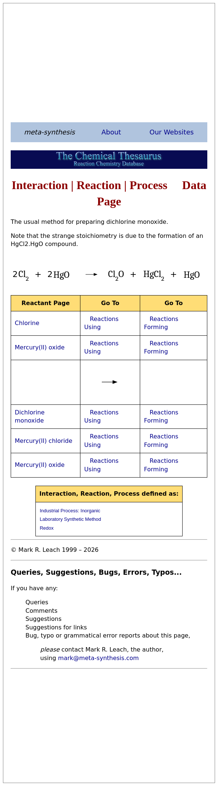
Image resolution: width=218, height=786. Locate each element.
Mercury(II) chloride (43, 440)
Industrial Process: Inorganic (70, 510)
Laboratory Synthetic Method (70, 519)
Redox (47, 528)
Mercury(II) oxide (40, 347)
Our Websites (171, 132)
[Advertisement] (109, 62)
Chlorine (27, 323)
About (111, 132)
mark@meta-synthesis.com (98, 658)
